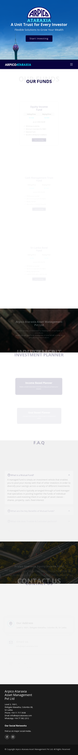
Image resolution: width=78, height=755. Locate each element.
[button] (37, 583)
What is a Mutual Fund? (41, 478)
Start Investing (39, 39)
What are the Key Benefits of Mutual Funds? (41, 512)
